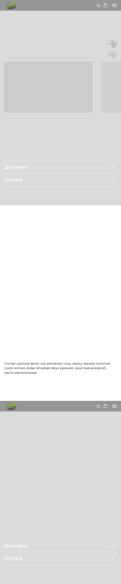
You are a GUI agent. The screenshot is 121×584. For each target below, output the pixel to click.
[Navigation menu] (114, 5)
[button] (98, 5)
